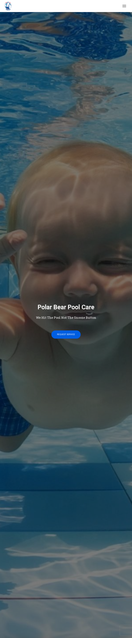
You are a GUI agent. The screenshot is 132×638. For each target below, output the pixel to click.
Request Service (66, 334)
